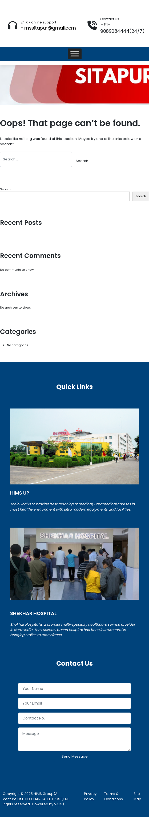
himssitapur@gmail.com (48, 28)
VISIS (58, 804)
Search (5, 189)
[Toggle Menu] (74, 53)
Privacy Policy (90, 796)
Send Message (75, 756)
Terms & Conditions (113, 796)
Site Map (137, 796)
